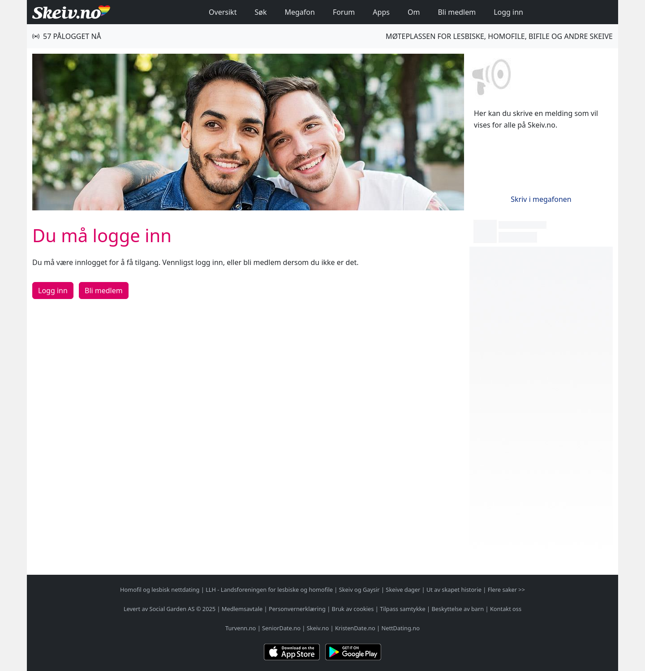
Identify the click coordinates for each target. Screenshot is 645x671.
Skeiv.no (318, 628)
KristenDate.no (355, 628)
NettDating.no (400, 628)
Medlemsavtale (242, 609)
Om (414, 12)
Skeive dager (403, 590)
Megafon (299, 12)
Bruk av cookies (353, 609)
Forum (344, 12)
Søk (260, 12)
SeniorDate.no (281, 628)
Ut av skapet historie (454, 590)
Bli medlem (457, 12)
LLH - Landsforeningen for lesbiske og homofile (269, 590)
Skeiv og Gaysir (359, 590)
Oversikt (222, 12)
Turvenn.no (240, 628)
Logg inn (508, 12)
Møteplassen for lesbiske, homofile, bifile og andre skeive (499, 36)
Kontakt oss (505, 609)
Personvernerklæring (297, 609)
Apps (381, 12)
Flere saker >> (506, 590)
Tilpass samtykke (403, 609)
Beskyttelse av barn (458, 609)
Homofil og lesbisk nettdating (159, 590)
